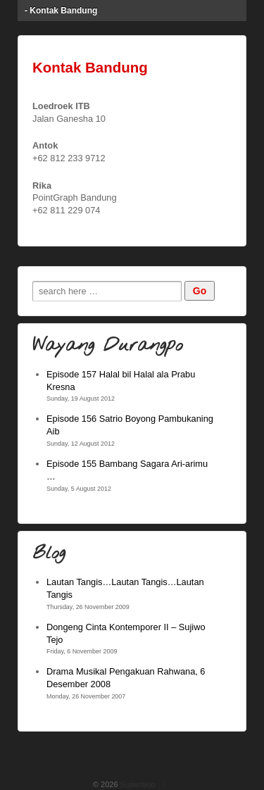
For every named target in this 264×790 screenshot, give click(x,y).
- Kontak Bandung (61, 10)
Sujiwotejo (138, 784)
